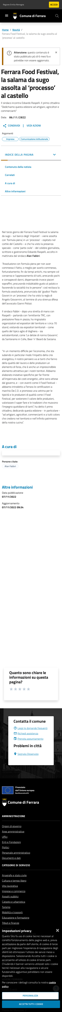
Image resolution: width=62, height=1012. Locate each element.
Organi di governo (11, 834)
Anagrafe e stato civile (14, 883)
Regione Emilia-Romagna (13, 4)
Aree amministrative (13, 839)
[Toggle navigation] (7, 16)
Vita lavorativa (10, 894)
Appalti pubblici (10, 904)
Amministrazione (13, 824)
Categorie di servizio (16, 873)
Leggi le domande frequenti (30, 736)
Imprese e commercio (13, 899)
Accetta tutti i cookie (31, 1004)
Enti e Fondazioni (11, 850)
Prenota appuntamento (28, 747)
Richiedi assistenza (26, 741)
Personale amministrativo (16, 861)
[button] (31, 155)
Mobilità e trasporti (12, 920)
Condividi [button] (11, 126)
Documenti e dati (11, 866)
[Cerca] (57, 16)
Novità (16, 30)
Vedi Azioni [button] (31, 126)
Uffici (4, 845)
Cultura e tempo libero (14, 888)
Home (5, 30)
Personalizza (30, 995)
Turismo (6, 915)
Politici (5, 855)
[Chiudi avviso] (56, 52)
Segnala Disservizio (26, 762)
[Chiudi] (57, 929)
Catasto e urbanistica (13, 910)
